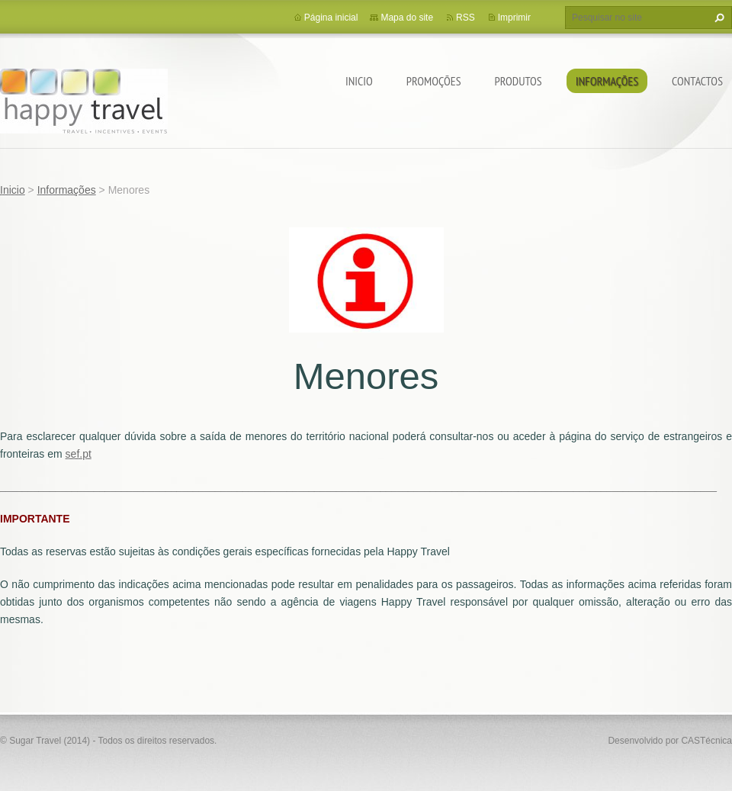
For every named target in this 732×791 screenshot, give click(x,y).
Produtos (518, 80)
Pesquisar (717, 17)
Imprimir (514, 17)
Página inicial (331, 17)
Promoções (433, 80)
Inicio (359, 80)
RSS (465, 17)
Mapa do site (406, 17)
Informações (607, 80)
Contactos (697, 80)
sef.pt (79, 454)
